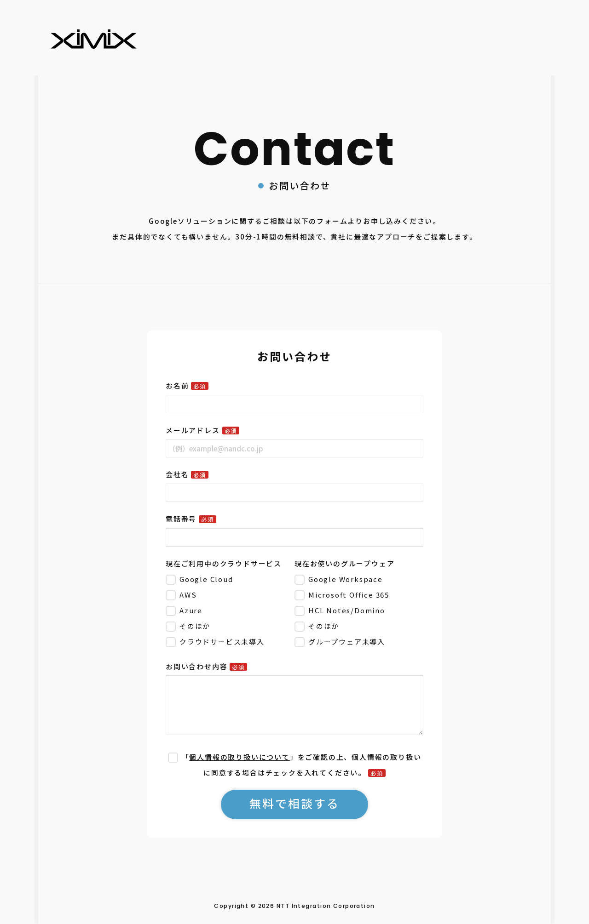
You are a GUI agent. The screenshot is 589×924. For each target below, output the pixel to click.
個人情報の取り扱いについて (239, 757)
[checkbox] (228, 610)
